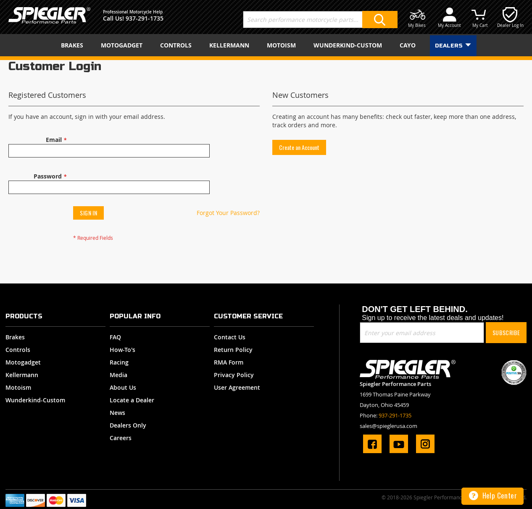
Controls (17, 350)
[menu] (266, 45)
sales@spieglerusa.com (388, 426)
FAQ (115, 337)
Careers (121, 438)
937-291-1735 (144, 18)
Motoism (18, 387)
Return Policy (233, 350)
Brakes (15, 337)
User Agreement (237, 387)
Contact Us (229, 337)
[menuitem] (74, 45)
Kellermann (21, 375)
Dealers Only (128, 425)
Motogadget (23, 362)
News (117, 413)
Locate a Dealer (132, 400)
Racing (119, 362)
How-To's (122, 350)
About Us (123, 387)
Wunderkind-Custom (35, 400)
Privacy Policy (234, 375)
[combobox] (320, 19)
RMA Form (228, 362)
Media (118, 375)
